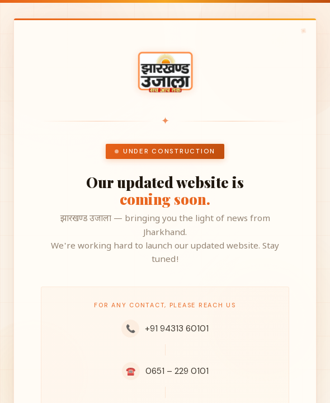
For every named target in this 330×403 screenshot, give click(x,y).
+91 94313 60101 (165, 329)
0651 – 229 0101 (165, 371)
